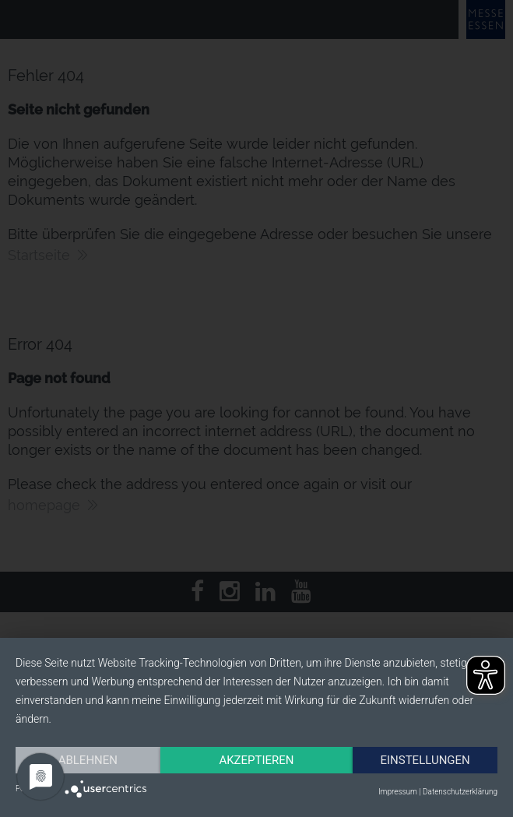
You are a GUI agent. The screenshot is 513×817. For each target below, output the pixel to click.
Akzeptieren (256, 760)
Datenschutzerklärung (460, 791)
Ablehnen (88, 760)
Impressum (397, 791)
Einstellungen (424, 760)
